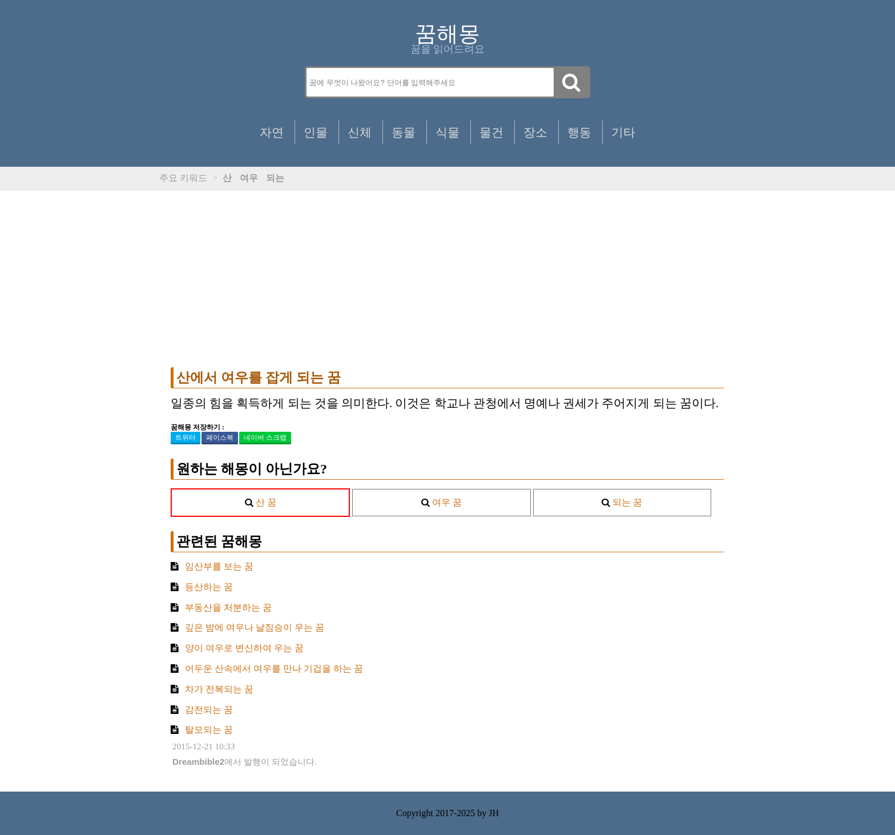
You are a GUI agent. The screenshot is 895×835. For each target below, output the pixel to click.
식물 (447, 132)
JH (494, 813)
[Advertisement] (447, 278)
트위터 (185, 437)
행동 (579, 132)
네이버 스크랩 (265, 437)
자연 (272, 132)
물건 (491, 132)
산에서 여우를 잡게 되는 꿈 (258, 377)
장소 (535, 132)
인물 (316, 132)
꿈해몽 (447, 34)
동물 (404, 132)
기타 (623, 132)
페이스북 (219, 437)
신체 (360, 132)
